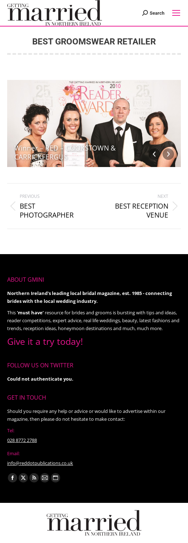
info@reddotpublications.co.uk (40, 463)
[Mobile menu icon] (176, 13)
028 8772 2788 (22, 440)
